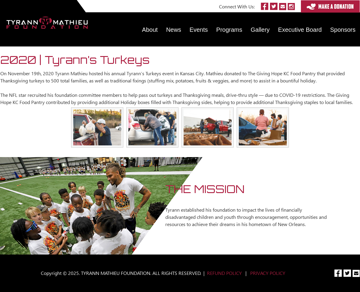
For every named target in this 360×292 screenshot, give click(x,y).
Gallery (260, 29)
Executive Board (300, 29)
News (173, 29)
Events (199, 29)
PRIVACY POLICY (267, 273)
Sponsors (343, 29)
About (150, 29)
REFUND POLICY (224, 273)
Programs (229, 29)
